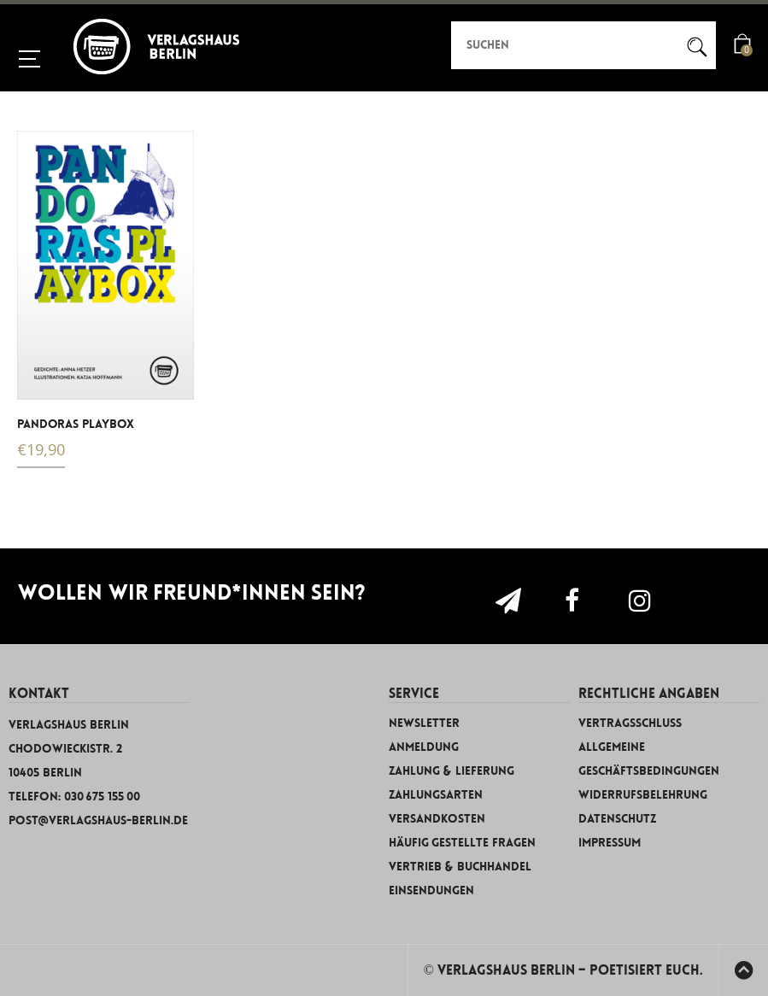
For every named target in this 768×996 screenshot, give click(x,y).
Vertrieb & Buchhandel (460, 866)
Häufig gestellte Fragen (462, 842)
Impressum (609, 842)
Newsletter (424, 723)
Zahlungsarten (436, 794)
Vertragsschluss (630, 723)
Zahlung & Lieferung (451, 771)
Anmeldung (424, 747)
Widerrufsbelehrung (642, 794)
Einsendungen (431, 890)
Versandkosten (437, 818)
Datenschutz (617, 818)
